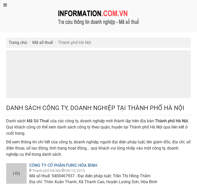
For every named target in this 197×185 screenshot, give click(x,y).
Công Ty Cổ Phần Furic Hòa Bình (63, 165)
